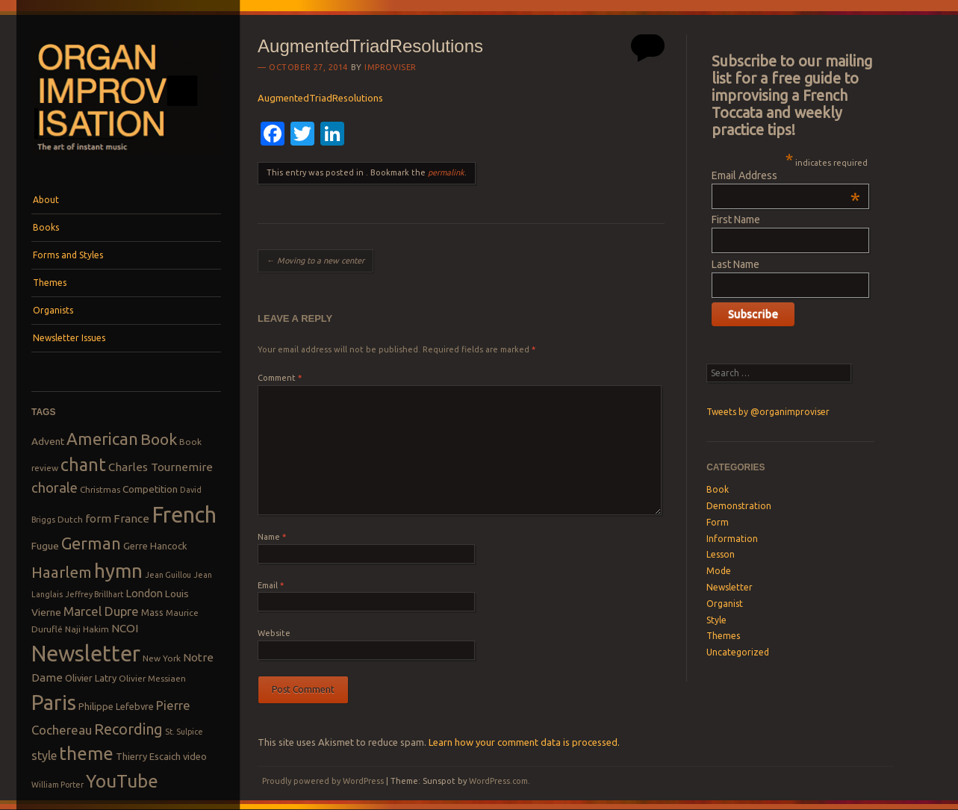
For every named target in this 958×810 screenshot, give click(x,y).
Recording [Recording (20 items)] (128, 729)
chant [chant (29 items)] (83, 464)
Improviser (390, 67)
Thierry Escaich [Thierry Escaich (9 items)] (148, 756)
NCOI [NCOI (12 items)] (124, 628)
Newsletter (729, 587)
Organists (53, 310)
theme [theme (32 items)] (86, 753)
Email (271, 585)
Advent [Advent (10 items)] (47, 441)
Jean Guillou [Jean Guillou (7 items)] (168, 574)
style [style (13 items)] (44, 755)
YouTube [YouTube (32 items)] (122, 780)
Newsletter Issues (69, 338)
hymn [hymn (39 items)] (118, 571)
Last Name (735, 264)
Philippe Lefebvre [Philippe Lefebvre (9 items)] (116, 706)
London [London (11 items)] (144, 593)
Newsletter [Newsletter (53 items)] (85, 653)
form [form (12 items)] (98, 518)
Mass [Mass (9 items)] (152, 612)
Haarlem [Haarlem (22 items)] (61, 572)
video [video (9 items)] (195, 756)
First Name (736, 219)
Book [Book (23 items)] (158, 439)
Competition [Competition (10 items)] (150, 489)
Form (717, 522)
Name (272, 536)
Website (274, 633)
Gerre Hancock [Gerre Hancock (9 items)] (155, 545)
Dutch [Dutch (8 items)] (70, 519)
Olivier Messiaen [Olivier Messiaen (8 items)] (152, 678)
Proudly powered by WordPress (323, 780)
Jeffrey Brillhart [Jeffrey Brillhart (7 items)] (94, 594)
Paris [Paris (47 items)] (53, 702)
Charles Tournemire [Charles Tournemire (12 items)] (160, 467)
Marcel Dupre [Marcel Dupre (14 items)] (101, 611)
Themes (49, 282)
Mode (718, 571)
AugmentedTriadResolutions (320, 98)
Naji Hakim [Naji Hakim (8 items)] (87, 629)
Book (717, 489)
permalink (446, 172)
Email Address (786, 175)
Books (46, 227)
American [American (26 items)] (102, 438)
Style (716, 620)
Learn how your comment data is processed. (524, 742)
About (46, 200)
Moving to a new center (315, 260)
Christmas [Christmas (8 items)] (100, 489)
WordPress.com (498, 780)
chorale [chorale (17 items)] (54, 488)
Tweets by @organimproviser (768, 412)
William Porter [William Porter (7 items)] (57, 784)
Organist (724, 603)
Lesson (720, 554)
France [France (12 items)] (131, 518)
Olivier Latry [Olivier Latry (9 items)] (90, 678)
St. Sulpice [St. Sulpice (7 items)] (184, 731)
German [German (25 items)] (91, 543)
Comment (280, 377)
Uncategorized (737, 652)
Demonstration (738, 506)
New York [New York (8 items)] (162, 658)
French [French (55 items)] (184, 514)
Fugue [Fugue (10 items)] (45, 546)
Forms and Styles (68, 255)
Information (732, 538)
